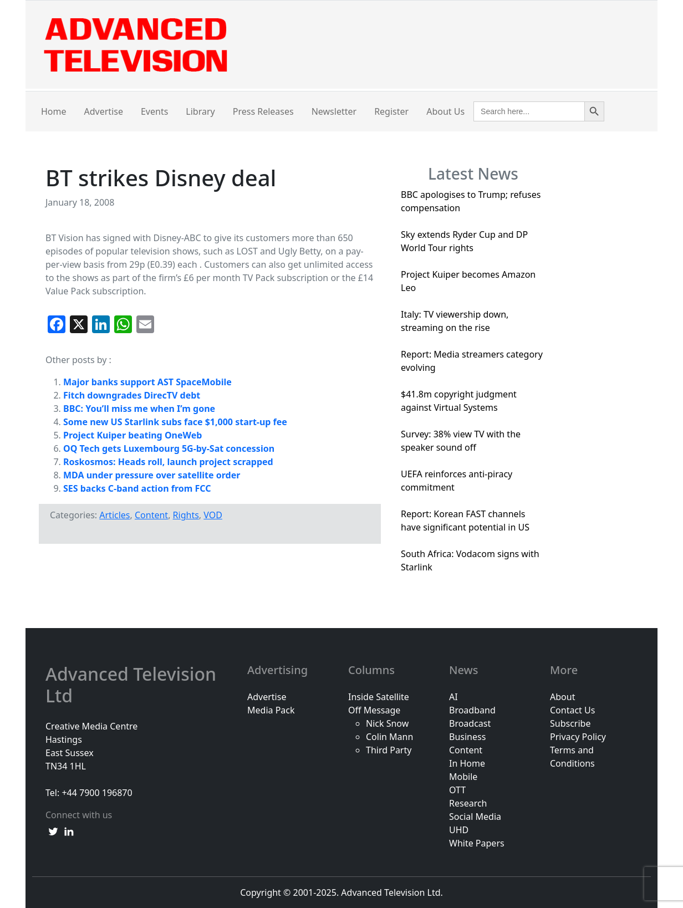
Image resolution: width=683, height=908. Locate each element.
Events (154, 111)
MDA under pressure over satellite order (151, 475)
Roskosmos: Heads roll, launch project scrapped (168, 462)
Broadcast (470, 723)
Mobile (463, 777)
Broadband (472, 710)
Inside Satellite (378, 697)
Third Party (388, 750)
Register (391, 111)
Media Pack (271, 710)
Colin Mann (389, 737)
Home (54, 111)
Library (200, 111)
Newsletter (334, 111)
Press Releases (263, 111)
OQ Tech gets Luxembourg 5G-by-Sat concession (168, 448)
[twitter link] (53, 830)
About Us (445, 111)
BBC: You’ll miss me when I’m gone (139, 408)
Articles (114, 515)
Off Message (374, 710)
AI (453, 697)
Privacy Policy (578, 737)
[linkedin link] (69, 830)
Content (151, 515)
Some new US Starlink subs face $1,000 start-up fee (175, 422)
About (562, 697)
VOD (212, 515)
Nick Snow (387, 723)
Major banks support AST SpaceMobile (147, 382)
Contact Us (572, 710)
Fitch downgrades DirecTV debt (131, 395)
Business (467, 737)
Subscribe (570, 723)
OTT (457, 790)
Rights (186, 515)
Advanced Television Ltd (130, 685)
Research (468, 803)
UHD (458, 830)
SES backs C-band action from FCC (137, 488)
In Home (467, 763)
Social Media (475, 816)
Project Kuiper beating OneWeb (132, 435)
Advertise (103, 111)
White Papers (476, 843)
